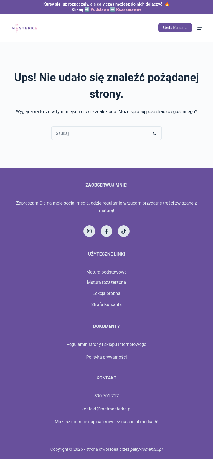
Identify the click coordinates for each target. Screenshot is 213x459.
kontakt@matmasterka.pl (106, 409)
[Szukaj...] (99, 133)
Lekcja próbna (106, 293)
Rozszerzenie (128, 9)
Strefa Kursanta (175, 28)
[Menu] (199, 27)
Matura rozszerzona (106, 282)
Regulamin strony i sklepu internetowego (106, 344)
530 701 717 (106, 396)
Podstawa (99, 9)
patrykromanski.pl (146, 449)
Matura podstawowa (106, 272)
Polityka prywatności (106, 357)
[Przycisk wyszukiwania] (155, 133)
